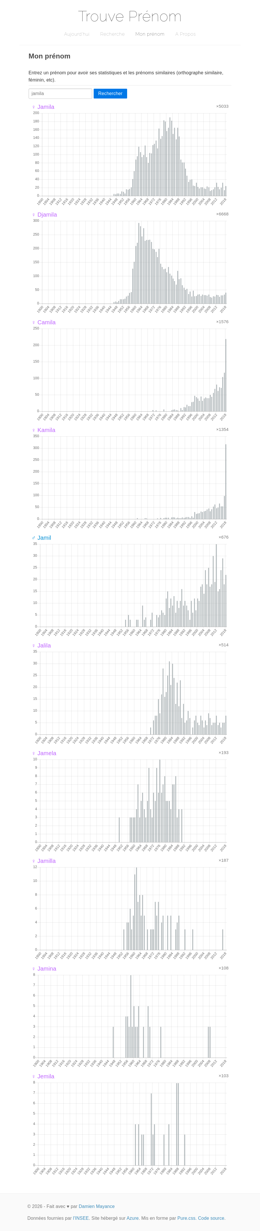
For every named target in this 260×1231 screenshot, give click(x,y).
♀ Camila (43, 322)
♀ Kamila (43, 430)
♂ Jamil (41, 538)
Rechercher (110, 93)
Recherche (112, 34)
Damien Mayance (97, 1206)
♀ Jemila (42, 1076)
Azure (133, 1218)
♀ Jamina (43, 968)
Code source (211, 1218)
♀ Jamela (43, 753)
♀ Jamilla (43, 861)
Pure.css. (187, 1218)
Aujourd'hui (77, 34)
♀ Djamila (44, 214)
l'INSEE (81, 1218)
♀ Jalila (41, 645)
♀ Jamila (42, 107)
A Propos (185, 34)
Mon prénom (150, 34)
